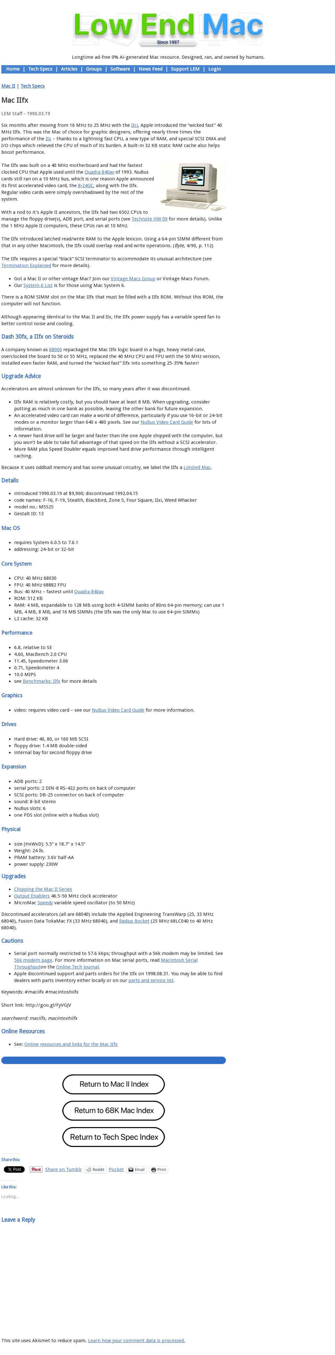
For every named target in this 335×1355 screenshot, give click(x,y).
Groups (94, 69)
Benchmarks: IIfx (41, 681)
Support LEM (185, 69)
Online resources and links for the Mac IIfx (71, 1044)
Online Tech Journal (77, 967)
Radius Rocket (134, 921)
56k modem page (33, 960)
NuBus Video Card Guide (167, 422)
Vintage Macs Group (133, 279)
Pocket (116, 1169)
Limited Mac (197, 467)
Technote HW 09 (150, 219)
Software (120, 69)
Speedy (45, 903)
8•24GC (85, 185)
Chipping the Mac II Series (43, 889)
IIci (134, 125)
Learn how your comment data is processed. (136, 1340)
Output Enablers (32, 896)
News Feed (150, 69)
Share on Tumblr (63, 1169)
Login (214, 69)
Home (13, 69)
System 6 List (38, 285)
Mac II (8, 86)
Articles (69, 69)
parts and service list (151, 980)
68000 (55, 349)
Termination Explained (26, 265)
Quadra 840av (99, 172)
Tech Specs (40, 69)
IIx (48, 139)
